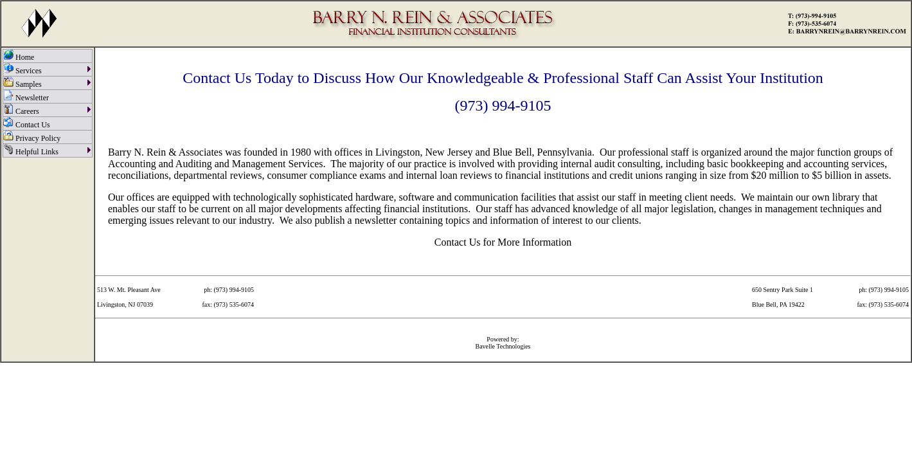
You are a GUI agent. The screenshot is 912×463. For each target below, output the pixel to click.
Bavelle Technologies (502, 346)
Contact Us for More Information (502, 242)
